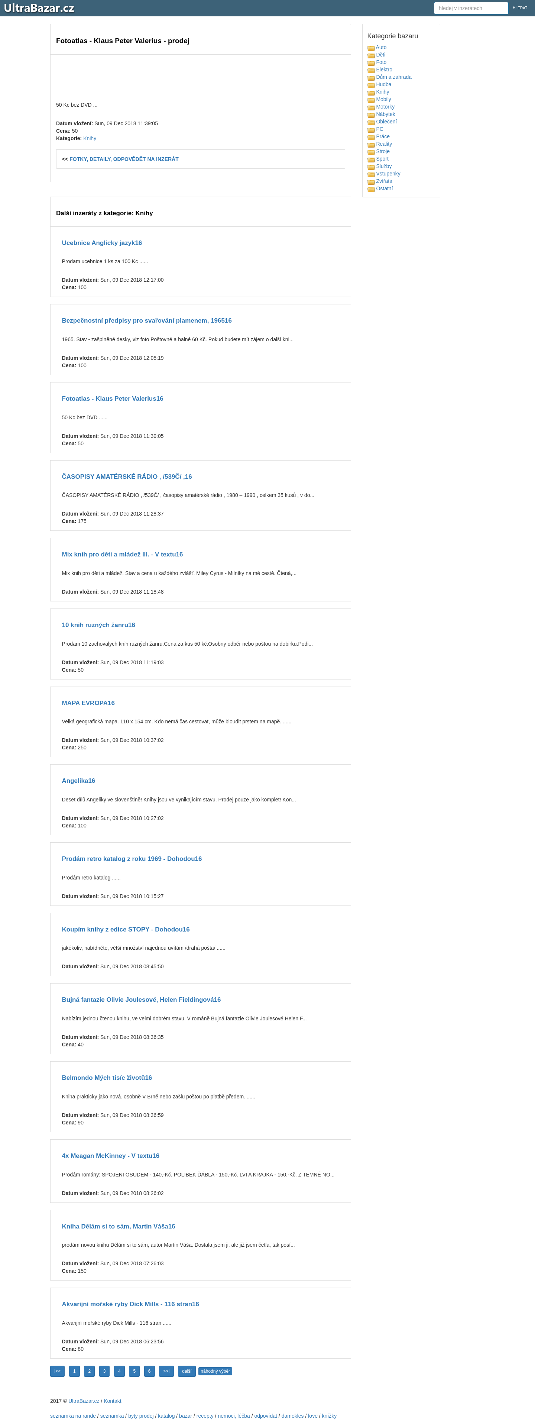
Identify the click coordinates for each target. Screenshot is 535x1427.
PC (375, 129)
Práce (378, 136)
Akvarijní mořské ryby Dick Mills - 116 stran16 (130, 1304)
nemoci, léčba (234, 1416)
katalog (166, 1416)
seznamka (112, 1416)
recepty (205, 1416)
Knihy (89, 138)
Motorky (381, 107)
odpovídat (265, 1416)
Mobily (379, 99)
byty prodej (140, 1416)
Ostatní (380, 188)
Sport (378, 159)
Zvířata (379, 181)
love (313, 1416)
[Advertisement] (200, 77)
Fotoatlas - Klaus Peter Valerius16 (112, 398)
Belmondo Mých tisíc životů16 (107, 1077)
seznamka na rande (73, 1416)
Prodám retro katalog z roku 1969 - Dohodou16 (132, 858)
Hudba (379, 84)
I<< (57, 1371)
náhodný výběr (215, 1371)
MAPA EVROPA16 (88, 703)
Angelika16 (78, 780)
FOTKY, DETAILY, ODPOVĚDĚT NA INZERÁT (124, 159)
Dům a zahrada (389, 77)
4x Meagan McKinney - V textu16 (111, 1155)
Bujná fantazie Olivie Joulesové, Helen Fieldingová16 (141, 999)
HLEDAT (520, 8)
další (186, 1371)
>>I (166, 1371)
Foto (377, 62)
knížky (329, 1416)
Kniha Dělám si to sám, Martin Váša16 (118, 1226)
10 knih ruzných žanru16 (98, 625)
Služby (379, 166)
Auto (377, 47)
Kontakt (112, 1401)
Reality (379, 144)
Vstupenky (384, 174)
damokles (293, 1416)
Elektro (379, 69)
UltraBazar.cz (83, 1401)
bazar (185, 1416)
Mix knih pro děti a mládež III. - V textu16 (122, 554)
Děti (376, 55)
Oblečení (382, 122)
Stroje (378, 151)
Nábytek (381, 114)
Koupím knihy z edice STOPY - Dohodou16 (126, 929)
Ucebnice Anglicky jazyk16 (102, 242)
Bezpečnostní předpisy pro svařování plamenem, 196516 (147, 320)
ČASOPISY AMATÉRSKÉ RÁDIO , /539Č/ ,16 (127, 476)
